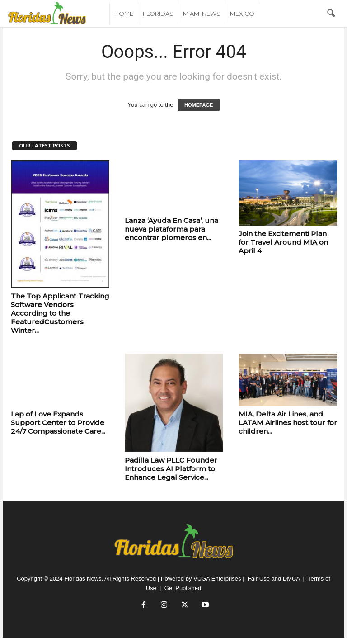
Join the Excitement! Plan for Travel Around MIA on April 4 (283, 242)
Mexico (242, 13)
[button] (331, 14)
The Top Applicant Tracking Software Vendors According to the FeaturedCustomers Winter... (60, 313)
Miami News (201, 13)
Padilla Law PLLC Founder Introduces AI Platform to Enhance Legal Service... (171, 469)
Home (123, 13)
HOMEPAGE (198, 105)
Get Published (183, 588)
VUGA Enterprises (217, 578)
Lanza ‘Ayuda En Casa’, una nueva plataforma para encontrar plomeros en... (171, 229)
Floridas (158, 13)
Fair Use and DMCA (274, 578)
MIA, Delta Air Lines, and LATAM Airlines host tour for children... (288, 422)
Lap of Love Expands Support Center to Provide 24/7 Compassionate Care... (58, 422)
